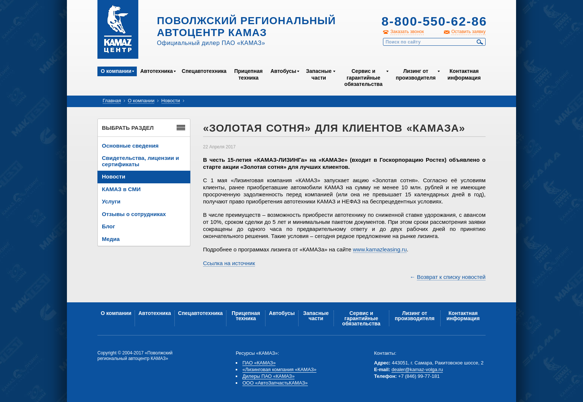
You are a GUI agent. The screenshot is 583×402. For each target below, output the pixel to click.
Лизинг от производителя (416, 74)
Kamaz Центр (117, 29)
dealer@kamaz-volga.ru (417, 369)
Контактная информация (463, 74)
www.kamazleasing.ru (380, 249)
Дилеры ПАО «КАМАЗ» (268, 376)
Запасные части (319, 74)
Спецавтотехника (204, 71)
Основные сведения (130, 145)
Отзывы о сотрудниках (134, 214)
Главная (112, 100)
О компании (116, 71)
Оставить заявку (468, 31)
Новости (170, 100)
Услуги (111, 201)
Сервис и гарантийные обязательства (363, 77)
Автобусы (283, 71)
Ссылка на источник (229, 263)
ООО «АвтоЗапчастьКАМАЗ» (275, 383)
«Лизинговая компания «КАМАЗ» (279, 369)
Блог (108, 226)
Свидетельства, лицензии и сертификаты (140, 161)
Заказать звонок (407, 31)
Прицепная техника (248, 74)
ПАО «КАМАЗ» (259, 363)
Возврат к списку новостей (451, 277)
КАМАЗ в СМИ (121, 189)
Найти (480, 42)
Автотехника (156, 71)
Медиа (111, 239)
